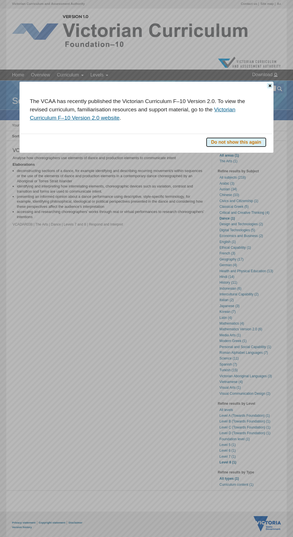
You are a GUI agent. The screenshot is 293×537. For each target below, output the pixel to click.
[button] (270, 85)
